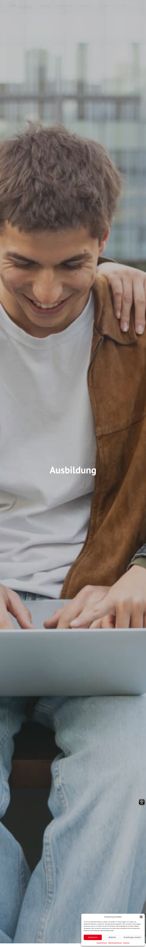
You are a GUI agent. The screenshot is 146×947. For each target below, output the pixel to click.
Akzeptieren (92, 937)
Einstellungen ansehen (132, 937)
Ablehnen (112, 937)
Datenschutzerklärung (115, 943)
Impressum (126, 943)
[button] (141, 917)
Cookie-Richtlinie (101, 943)
